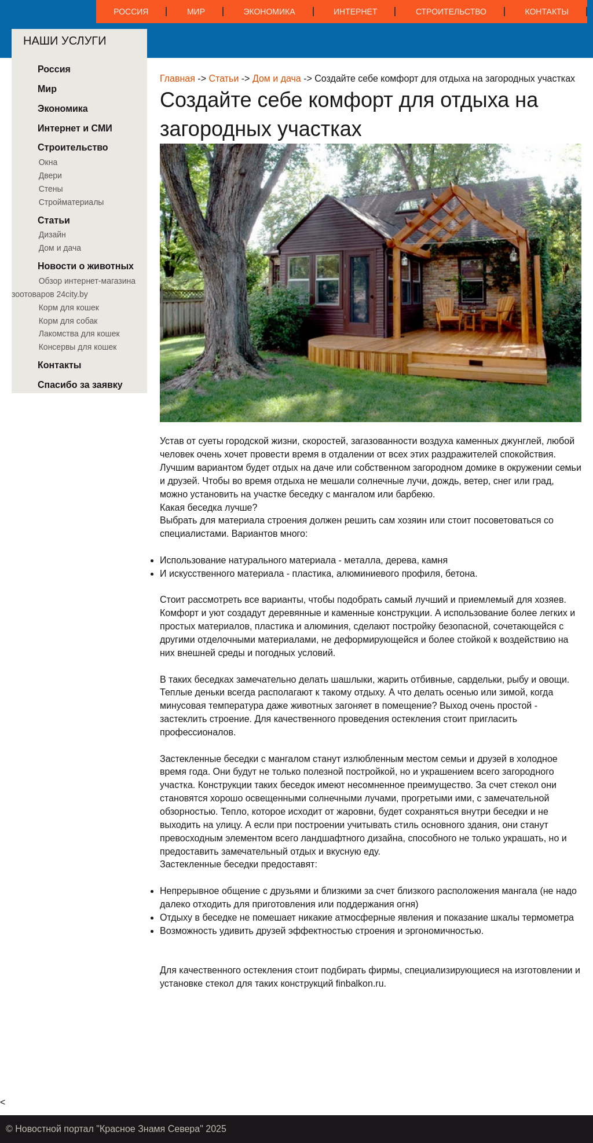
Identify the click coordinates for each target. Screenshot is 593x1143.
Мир (196, 11)
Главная (177, 78)
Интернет (355, 11)
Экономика (269, 11)
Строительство (451, 11)
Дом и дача (276, 78)
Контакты (547, 11)
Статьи (223, 78)
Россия (131, 11)
